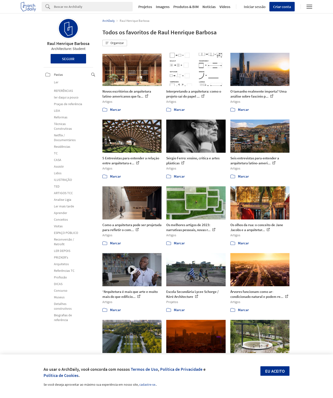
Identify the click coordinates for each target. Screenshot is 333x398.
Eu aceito (275, 371)
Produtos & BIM (186, 7)
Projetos (145, 7)
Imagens (163, 7)
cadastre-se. (147, 384)
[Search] (93, 6)
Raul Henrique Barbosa (68, 43)
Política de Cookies (61, 375)
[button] (114, 43)
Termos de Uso (144, 369)
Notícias (209, 7)
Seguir (68, 58)
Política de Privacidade (181, 369)
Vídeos (224, 7)
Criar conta (282, 6)
